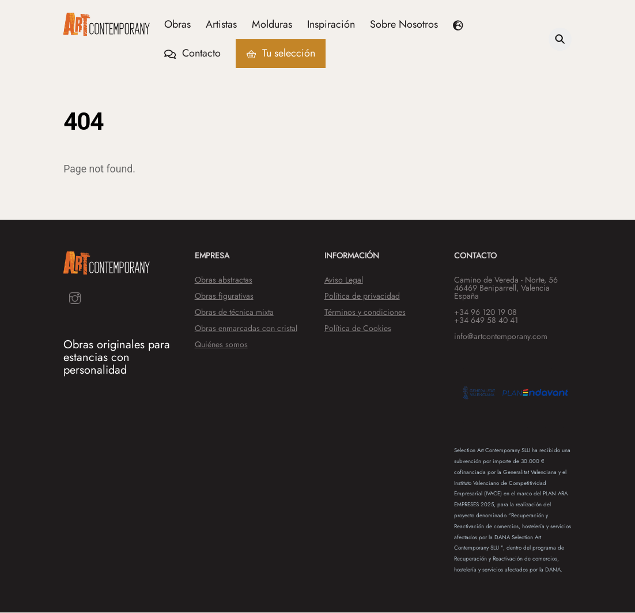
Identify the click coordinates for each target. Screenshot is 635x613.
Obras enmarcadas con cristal (246, 328)
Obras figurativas (224, 296)
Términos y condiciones (365, 312)
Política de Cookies (357, 328)
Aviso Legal (343, 280)
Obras (178, 24)
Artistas (221, 24)
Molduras (272, 24)
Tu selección (280, 53)
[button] (460, 24)
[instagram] (74, 297)
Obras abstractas (223, 280)
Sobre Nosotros (405, 24)
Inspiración (332, 24)
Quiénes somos (221, 345)
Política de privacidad (362, 296)
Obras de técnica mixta (234, 312)
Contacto (193, 53)
